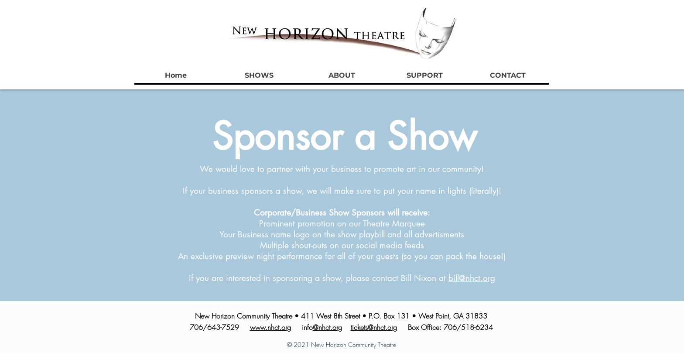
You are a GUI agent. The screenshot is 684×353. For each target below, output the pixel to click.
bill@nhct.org (471, 278)
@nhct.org (327, 327)
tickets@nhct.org (374, 327)
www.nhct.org (270, 327)
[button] (258, 75)
